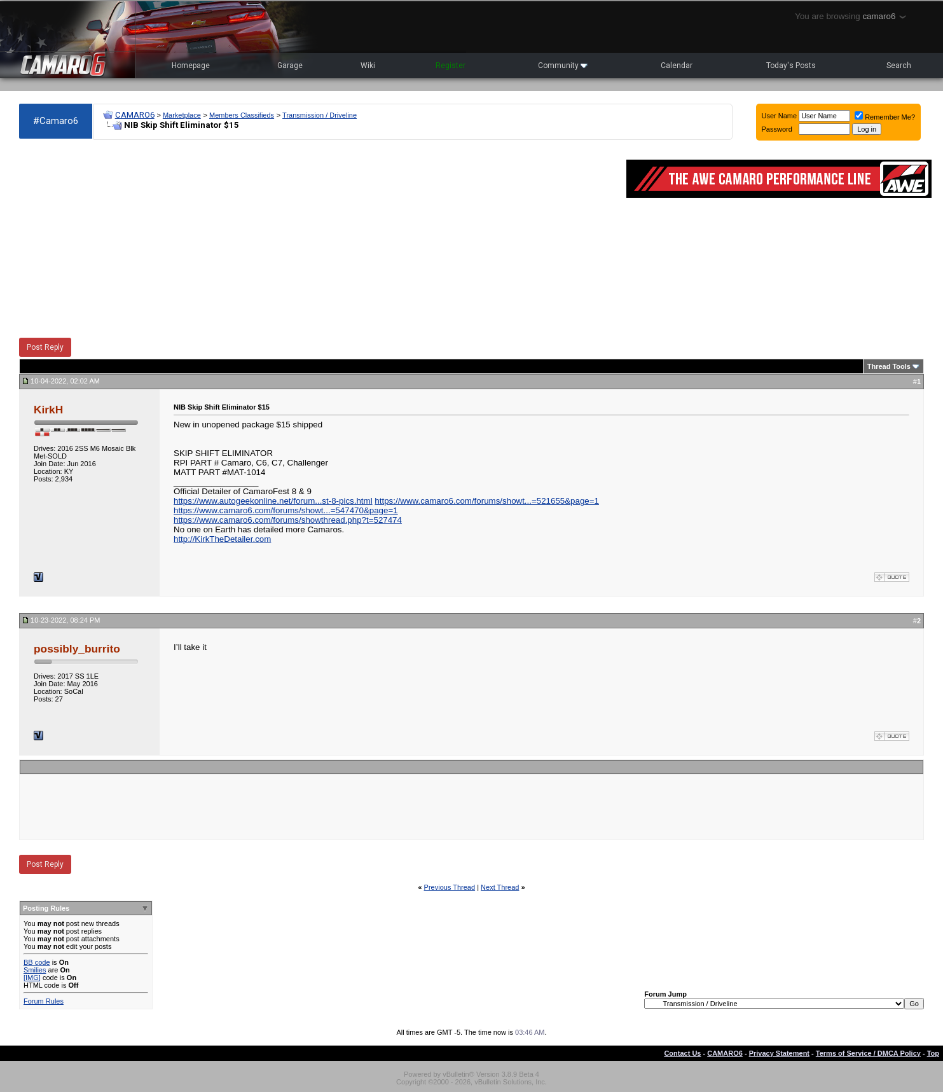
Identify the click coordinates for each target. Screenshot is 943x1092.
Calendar (676, 65)
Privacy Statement (779, 1053)
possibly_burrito (77, 648)
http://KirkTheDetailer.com (222, 539)
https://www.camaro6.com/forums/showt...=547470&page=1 (286, 510)
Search (898, 65)
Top (933, 1053)
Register (450, 65)
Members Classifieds (241, 115)
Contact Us (682, 1053)
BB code (37, 962)
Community (563, 65)
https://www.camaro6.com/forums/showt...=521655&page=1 (487, 501)
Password (777, 129)
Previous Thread (450, 887)
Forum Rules (44, 1001)
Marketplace (182, 115)
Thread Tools (889, 366)
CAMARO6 (135, 115)
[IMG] (32, 977)
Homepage (191, 65)
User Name (779, 116)
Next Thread (500, 887)
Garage (290, 65)
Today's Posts (791, 65)
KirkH (48, 409)
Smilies (35, 970)
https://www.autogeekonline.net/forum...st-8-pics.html (273, 501)
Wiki (368, 65)
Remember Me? (885, 117)
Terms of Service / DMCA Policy (868, 1053)
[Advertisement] (316, 239)
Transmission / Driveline (319, 115)
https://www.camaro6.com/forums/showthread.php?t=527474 (288, 520)
